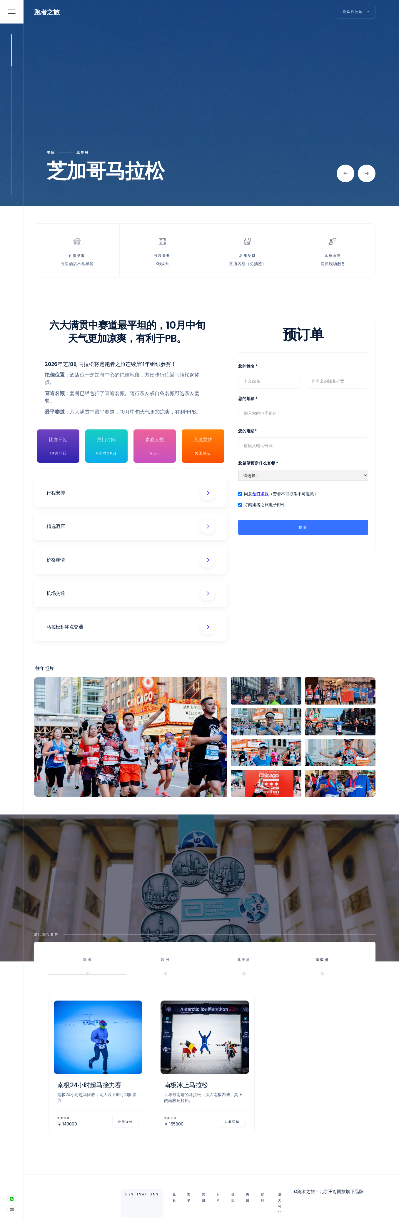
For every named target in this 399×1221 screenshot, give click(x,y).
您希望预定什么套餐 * (258, 463)
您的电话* (247, 430)
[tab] (87, 965)
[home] (50, 12)
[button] (345, 173)
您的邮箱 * (248, 398)
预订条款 (260, 493)
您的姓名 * (248, 366)
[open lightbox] (130, 737)
